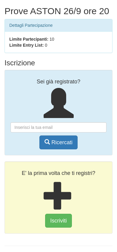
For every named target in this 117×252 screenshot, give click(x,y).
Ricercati (58, 142)
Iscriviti (58, 221)
